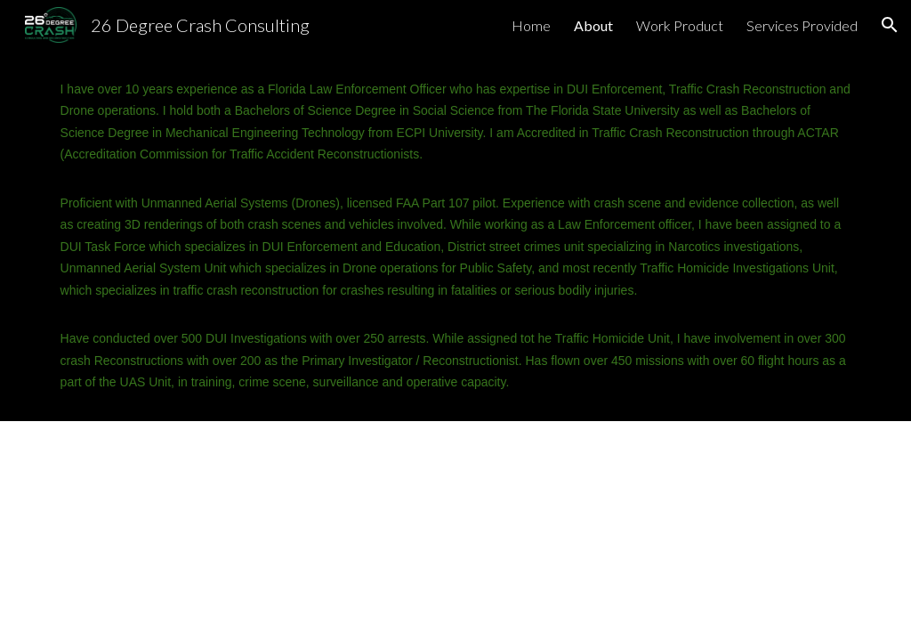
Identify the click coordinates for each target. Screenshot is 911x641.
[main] (456, 235)
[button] (889, 25)
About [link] (593, 25)
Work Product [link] (679, 25)
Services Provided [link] (802, 25)
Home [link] (531, 25)
